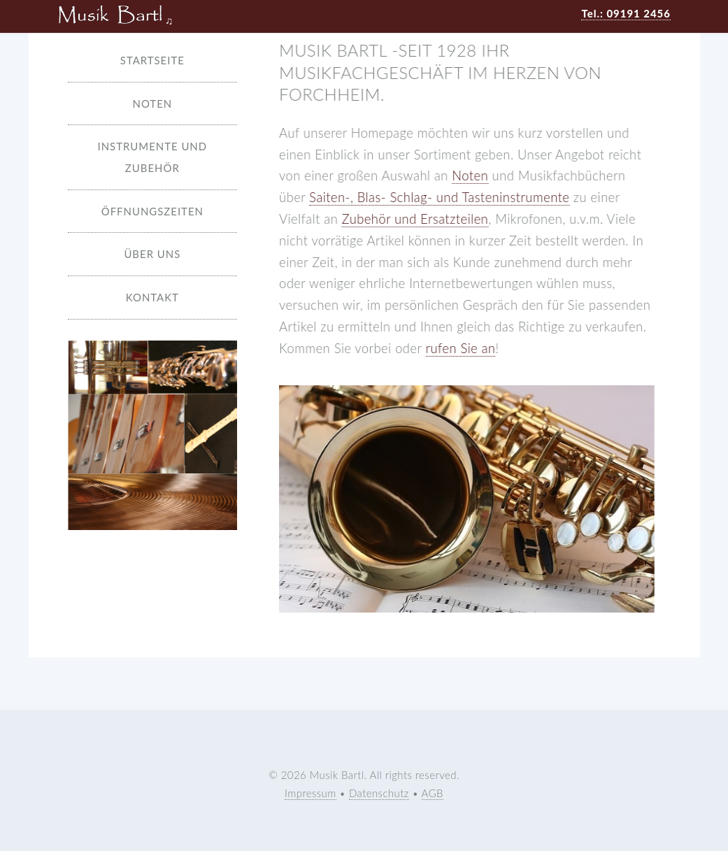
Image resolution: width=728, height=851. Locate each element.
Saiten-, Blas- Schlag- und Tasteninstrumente (439, 197)
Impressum (310, 793)
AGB (432, 793)
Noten (470, 175)
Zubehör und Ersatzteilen (415, 219)
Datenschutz (379, 793)
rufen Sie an (461, 348)
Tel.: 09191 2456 (625, 13)
